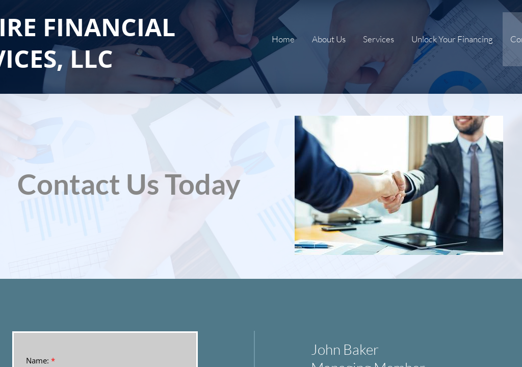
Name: (40, 360)
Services (378, 39)
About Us (329, 39)
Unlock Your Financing (452, 39)
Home (283, 39)
